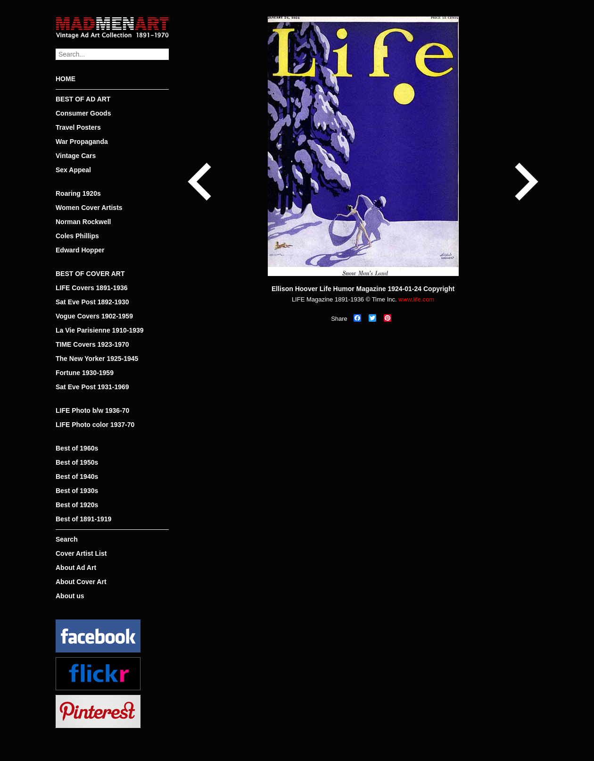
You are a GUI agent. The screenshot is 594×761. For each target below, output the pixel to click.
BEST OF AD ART (83, 99)
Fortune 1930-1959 (85, 372)
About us (70, 596)
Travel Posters (78, 127)
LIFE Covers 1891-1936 (92, 288)
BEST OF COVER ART (90, 273)
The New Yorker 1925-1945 (97, 358)
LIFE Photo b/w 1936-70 (92, 410)
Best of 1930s (77, 490)
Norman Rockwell (83, 222)
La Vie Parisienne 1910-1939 (100, 330)
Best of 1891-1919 (83, 519)
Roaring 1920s (78, 193)
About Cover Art (81, 581)
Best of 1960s (77, 448)
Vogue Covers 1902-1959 (94, 316)
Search (67, 539)
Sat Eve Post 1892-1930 (92, 302)
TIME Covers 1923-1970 (92, 344)
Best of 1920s (77, 505)
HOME (65, 79)
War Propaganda (82, 141)
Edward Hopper (80, 250)
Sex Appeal (73, 170)
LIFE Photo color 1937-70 (95, 424)
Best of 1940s (77, 476)
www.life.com (416, 299)
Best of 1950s (77, 462)
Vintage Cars (76, 155)
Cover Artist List (81, 553)
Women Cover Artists (89, 207)
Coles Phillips (77, 236)
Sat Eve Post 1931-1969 (92, 387)
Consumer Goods (83, 113)
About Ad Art (76, 567)
